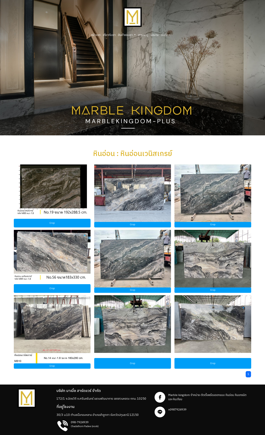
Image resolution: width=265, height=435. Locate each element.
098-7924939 (80, 422)
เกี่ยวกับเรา (109, 35)
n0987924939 (177, 409)
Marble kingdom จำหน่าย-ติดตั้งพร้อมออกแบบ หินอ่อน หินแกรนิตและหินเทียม (207, 397)
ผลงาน (155, 35)
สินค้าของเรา (125, 35)
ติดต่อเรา (166, 35)
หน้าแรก (95, 35)
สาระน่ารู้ (143, 35)
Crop (52, 223)
